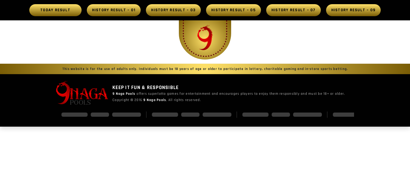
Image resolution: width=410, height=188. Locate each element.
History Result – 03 (173, 10)
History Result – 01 (114, 10)
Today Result (55, 10)
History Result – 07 (293, 10)
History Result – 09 (353, 10)
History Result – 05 (233, 10)
